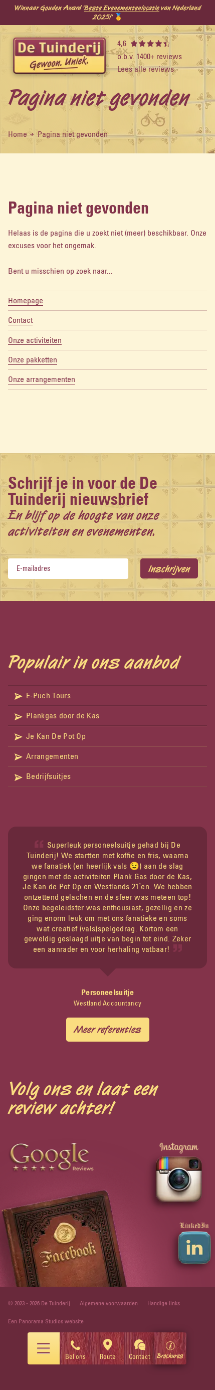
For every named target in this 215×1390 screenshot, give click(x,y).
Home (17, 134)
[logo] (59, 56)
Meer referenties (107, 1029)
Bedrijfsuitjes (43, 776)
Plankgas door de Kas (57, 715)
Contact (20, 320)
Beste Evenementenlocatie (121, 8)
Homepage (25, 300)
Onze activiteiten (35, 340)
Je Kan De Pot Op (50, 736)
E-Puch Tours (43, 695)
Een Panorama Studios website (46, 1321)
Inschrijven (169, 568)
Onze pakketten (32, 359)
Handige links (163, 1303)
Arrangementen (46, 756)
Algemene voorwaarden (109, 1303)
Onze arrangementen (41, 379)
